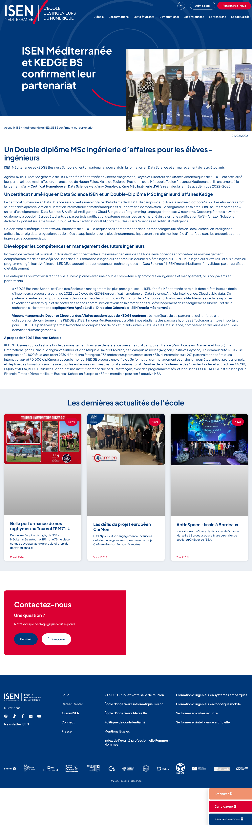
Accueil (9, 127)
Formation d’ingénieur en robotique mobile (208, 704)
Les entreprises (194, 16)
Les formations (119, 16)
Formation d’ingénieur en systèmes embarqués (211, 695)
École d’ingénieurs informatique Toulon (133, 704)
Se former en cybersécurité (197, 713)
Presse (66, 731)
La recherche (217, 16)
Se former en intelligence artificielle (203, 722)
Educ (65, 695)
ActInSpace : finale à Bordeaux (207, 524)
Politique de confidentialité (124, 722)
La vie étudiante (144, 16)
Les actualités (240, 16)
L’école (99, 16)
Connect (67, 722)
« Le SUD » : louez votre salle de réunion (134, 695)
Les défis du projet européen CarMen (122, 526)
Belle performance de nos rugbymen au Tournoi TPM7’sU (40, 526)
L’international (169, 16)
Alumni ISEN (70, 713)
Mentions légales (117, 731)
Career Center (72, 704)
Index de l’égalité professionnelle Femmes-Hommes (137, 742)
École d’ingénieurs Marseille (125, 713)
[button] (181, 5)
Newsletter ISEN (16, 724)
